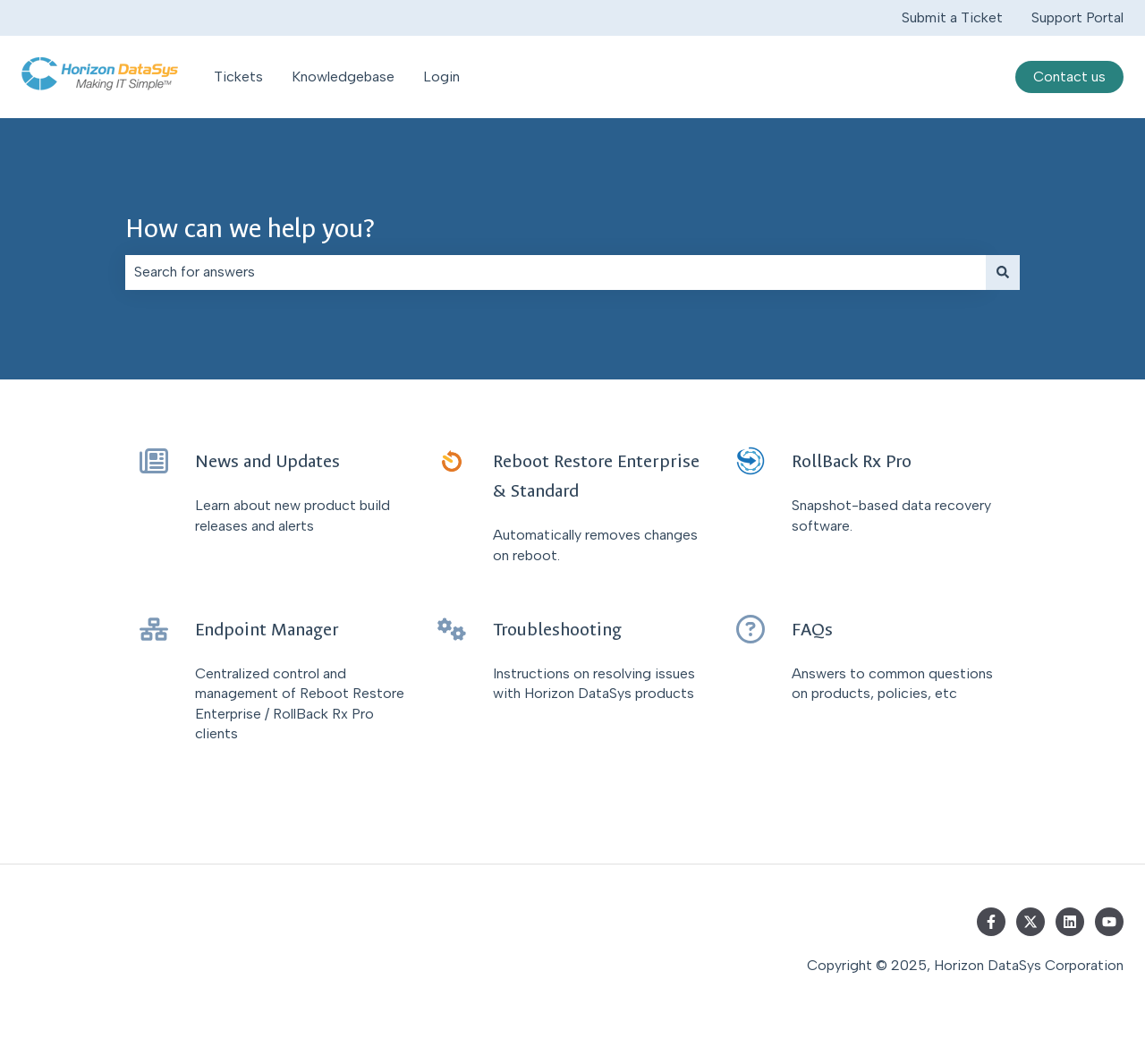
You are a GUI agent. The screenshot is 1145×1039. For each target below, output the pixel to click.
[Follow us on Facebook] (991, 921)
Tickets (238, 76)
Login (441, 76)
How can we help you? (250, 228)
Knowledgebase (343, 76)
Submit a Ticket (952, 17)
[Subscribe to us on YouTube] (1109, 921)
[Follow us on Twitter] (1030, 921)
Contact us (1069, 76)
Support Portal (1077, 17)
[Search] (1003, 272)
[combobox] (555, 272)
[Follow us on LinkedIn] (1070, 921)
